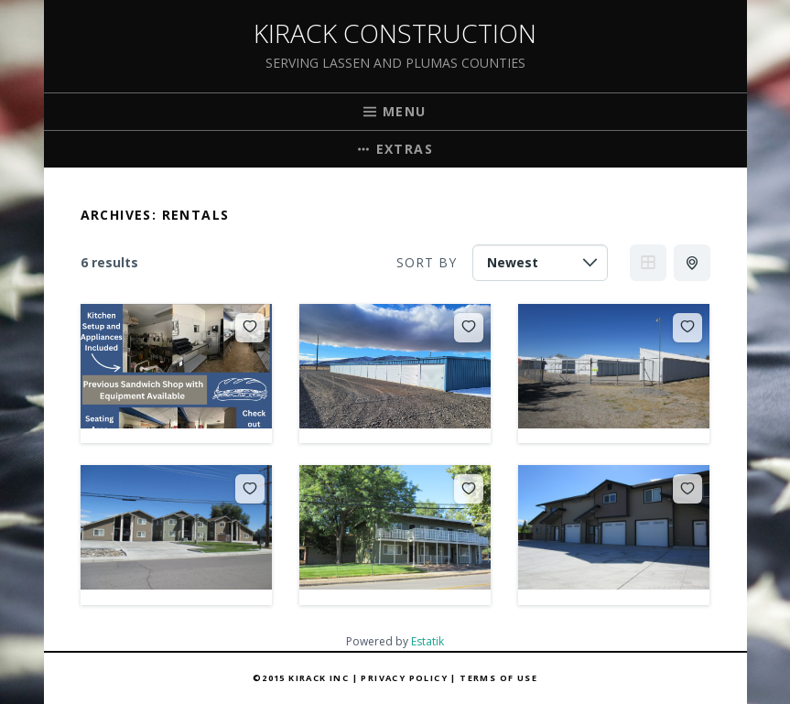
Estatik (427, 641)
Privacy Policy (404, 678)
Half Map (694, 262)
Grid (648, 262)
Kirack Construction (395, 33)
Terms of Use (498, 678)
